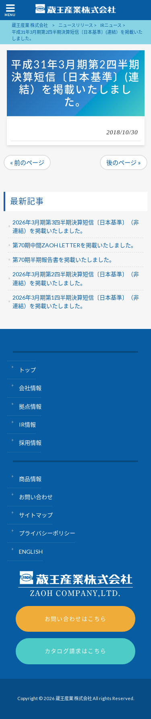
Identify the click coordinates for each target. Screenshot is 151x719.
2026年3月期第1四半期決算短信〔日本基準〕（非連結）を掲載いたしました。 (75, 301)
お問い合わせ (36, 496)
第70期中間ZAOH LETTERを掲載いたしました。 (74, 245)
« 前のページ (27, 162)
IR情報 (27, 424)
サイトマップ (36, 515)
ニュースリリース (75, 25)
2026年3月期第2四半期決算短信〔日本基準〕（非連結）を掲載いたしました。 (75, 278)
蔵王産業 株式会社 (30, 25)
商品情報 (30, 478)
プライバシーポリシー (47, 533)
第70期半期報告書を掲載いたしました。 (63, 259)
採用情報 (30, 442)
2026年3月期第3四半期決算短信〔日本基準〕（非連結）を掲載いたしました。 (75, 226)
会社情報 (30, 387)
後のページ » (123, 162)
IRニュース (111, 25)
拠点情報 (30, 406)
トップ (27, 369)
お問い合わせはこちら (76, 618)
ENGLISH (31, 551)
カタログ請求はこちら (76, 650)
